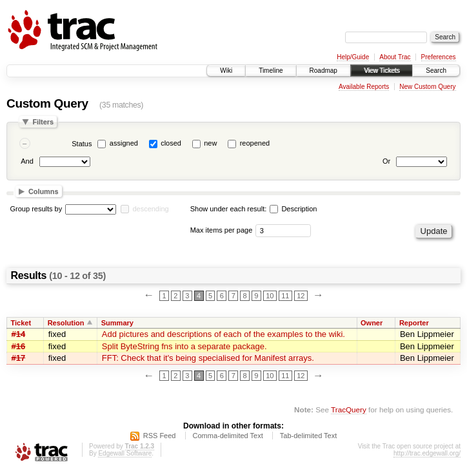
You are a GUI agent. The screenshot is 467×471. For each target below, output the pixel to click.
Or (386, 161)
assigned (124, 143)
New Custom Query (427, 86)
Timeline (271, 70)
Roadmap (323, 70)
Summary (117, 323)
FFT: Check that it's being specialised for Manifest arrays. (208, 358)
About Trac (394, 57)
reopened (255, 143)
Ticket (21, 323)
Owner (372, 323)
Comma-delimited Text (228, 435)
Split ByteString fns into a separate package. (184, 346)
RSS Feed (159, 435)
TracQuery (348, 409)
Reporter (414, 323)
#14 (19, 334)
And (27, 161)
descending (150, 209)
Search (436, 70)
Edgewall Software (125, 453)
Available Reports (364, 86)
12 (300, 296)
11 (285, 296)
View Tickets (381, 70)
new (210, 143)
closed (171, 143)
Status (82, 144)
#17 (19, 358)
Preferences (438, 57)
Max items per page (221, 230)
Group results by (36, 209)
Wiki (226, 70)
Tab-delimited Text (308, 435)
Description (293, 209)
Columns (43, 191)
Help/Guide (353, 57)
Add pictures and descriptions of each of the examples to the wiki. (223, 334)
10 (269, 296)
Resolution (66, 323)
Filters (43, 122)
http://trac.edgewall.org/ (427, 453)
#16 (19, 346)
